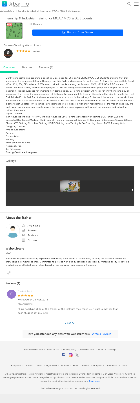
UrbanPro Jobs (87, 349)
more (45, 313)
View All (70, 323)
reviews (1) (46, 67)
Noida (124, 365)
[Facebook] (64, 356)
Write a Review (101, 334)
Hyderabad (51, 365)
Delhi (39, 365)
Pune (75, 365)
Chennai (29, 365)
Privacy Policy (69, 349)
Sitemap (111, 349)
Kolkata (85, 365)
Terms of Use (53, 349)
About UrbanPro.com (33, 349)
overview (9, 67)
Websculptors (7, 11)
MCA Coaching (25, 303)
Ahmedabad (111, 365)
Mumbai (65, 365)
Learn (101, 349)
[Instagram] (71, 356)
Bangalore (16, 365)
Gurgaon (97, 365)
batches (27, 67)
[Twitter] (77, 355)
